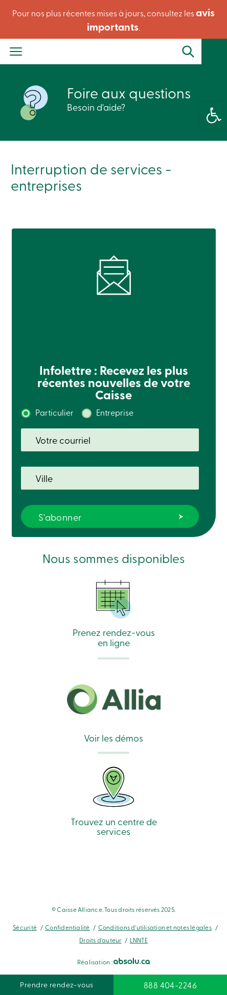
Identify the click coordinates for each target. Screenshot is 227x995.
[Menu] (16, 52)
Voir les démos (114, 713)
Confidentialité (67, 927)
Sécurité (25, 927)
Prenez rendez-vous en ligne (114, 613)
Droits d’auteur (100, 940)
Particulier (54, 412)
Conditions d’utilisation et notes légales (155, 927)
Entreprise (114, 412)
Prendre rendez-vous (56, 984)
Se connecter (219, 55)
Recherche (188, 51)
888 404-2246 (170, 984)
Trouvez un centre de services (114, 800)
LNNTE (139, 940)
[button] (213, 115)
